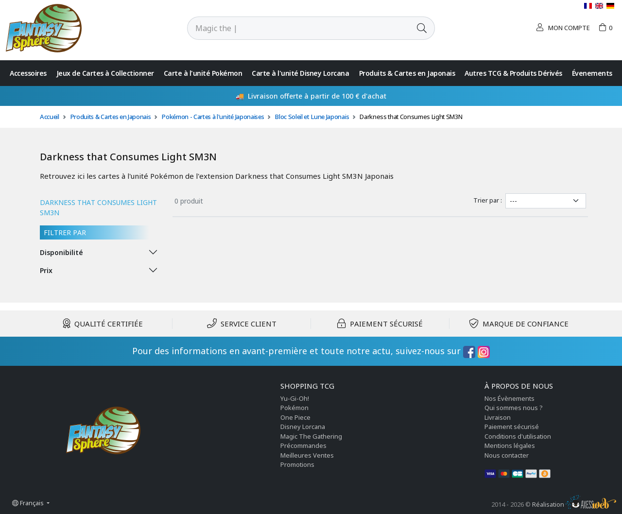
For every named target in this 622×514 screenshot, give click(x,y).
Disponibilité (61, 252)
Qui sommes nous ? (513, 407)
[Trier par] (545, 200)
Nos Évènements (509, 398)
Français (28, 502)
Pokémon (294, 407)
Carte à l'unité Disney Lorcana (300, 73)
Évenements (592, 73)
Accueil (49, 116)
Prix (46, 270)
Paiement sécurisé (511, 426)
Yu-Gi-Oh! (294, 398)
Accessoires (28, 73)
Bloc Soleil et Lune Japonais (312, 116)
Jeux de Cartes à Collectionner (105, 73)
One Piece (295, 417)
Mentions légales (509, 445)
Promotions (297, 464)
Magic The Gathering (311, 436)
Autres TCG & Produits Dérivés (513, 73)
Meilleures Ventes (307, 455)
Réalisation (574, 504)
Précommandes (303, 445)
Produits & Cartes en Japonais (407, 73)
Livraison (497, 417)
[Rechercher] (298, 28)
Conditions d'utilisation (517, 436)
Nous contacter (506, 455)
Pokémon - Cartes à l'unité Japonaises (212, 116)
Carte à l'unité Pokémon (203, 73)
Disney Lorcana (302, 426)
